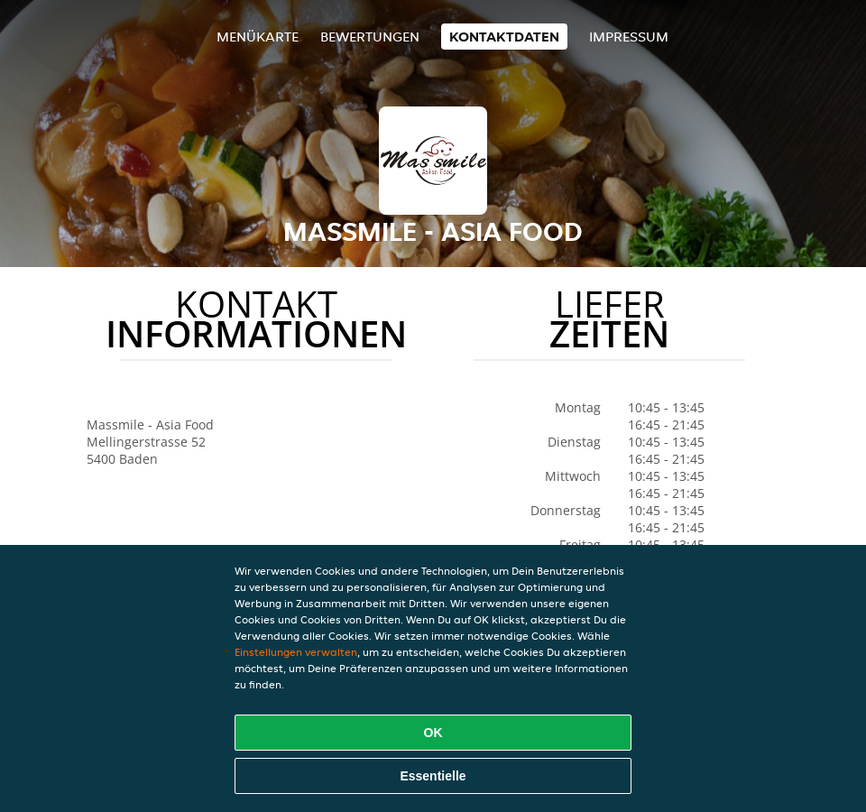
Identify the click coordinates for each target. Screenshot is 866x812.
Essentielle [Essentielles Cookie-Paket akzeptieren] (432, 776)
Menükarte (257, 36)
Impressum (628, 36)
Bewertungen (369, 36)
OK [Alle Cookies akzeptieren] (433, 732)
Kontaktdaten (504, 36)
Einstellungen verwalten (296, 652)
